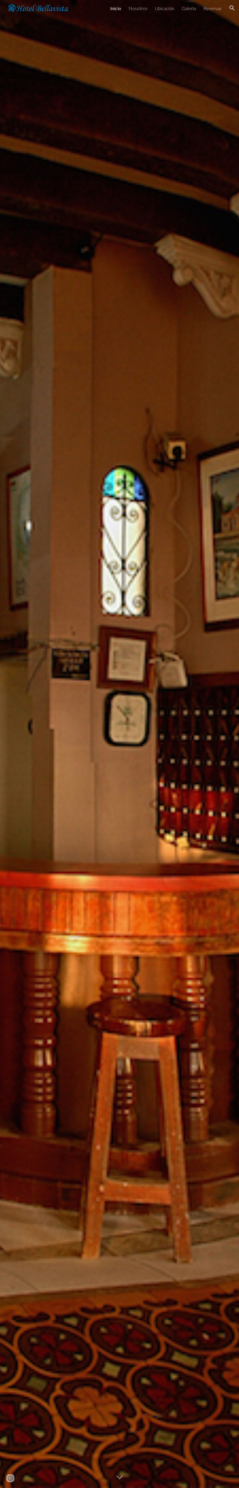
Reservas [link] (212, 8)
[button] (232, 8)
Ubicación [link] (164, 8)
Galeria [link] (189, 8)
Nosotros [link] (138, 8)
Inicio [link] (115, 8)
